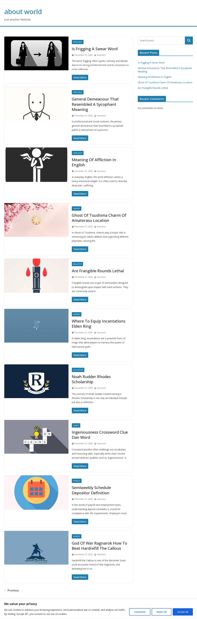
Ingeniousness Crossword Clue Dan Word (100, 434)
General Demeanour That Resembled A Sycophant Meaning (95, 104)
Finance (76, 481)
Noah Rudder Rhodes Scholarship (91, 379)
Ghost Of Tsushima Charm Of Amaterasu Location (99, 217)
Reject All (161, 611)
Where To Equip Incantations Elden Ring (98, 323)
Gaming (76, 208)
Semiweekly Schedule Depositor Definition (91, 490)
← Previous (11, 590)
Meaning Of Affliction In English (94, 162)
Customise (140, 611)
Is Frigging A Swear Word (95, 48)
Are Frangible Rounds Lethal (98, 270)
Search (189, 40)
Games (76, 425)
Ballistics (77, 264)
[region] (98, 609)
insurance (101, 55)
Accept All (182, 611)
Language (77, 42)
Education (78, 370)
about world (23, 11)
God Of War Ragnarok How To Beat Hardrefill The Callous (99, 545)
